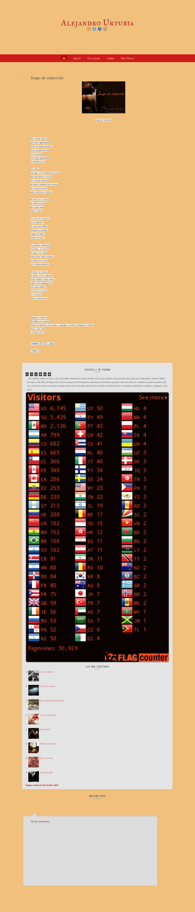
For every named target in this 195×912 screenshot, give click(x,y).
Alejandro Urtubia (97, 23)
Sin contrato (45, 729)
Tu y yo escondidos (48, 715)
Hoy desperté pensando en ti (52, 700)
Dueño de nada (46, 772)
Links (110, 58)
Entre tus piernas (47, 672)
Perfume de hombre (48, 744)
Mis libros (127, 58)
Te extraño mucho (47, 686)
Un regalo (94, 58)
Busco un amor (46, 758)
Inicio (77, 58)
